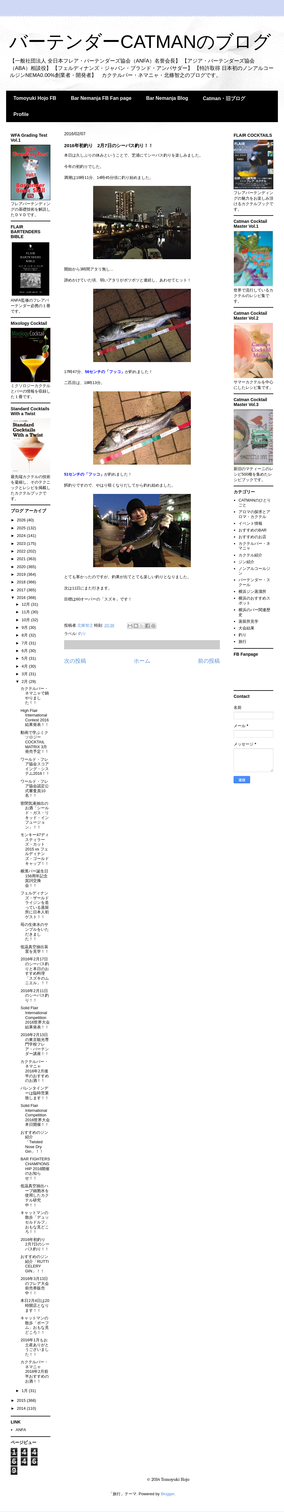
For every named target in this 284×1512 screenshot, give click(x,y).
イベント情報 (250, 523)
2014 (22, 1408)
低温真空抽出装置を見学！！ (34, 949)
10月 (26, 620)
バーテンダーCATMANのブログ (140, 41)
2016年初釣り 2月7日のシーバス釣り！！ (34, 1244)
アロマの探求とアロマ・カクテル (254, 514)
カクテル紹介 (250, 555)
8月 (25, 635)
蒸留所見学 (248, 621)
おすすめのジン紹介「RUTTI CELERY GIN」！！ (34, 1263)
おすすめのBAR (252, 530)
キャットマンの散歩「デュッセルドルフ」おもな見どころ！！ (34, 1222)
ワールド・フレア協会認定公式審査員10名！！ (34, 788)
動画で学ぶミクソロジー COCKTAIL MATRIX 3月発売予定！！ (34, 742)
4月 (25, 666)
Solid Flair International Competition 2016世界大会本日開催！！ (35, 1115)
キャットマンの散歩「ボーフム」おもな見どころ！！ (34, 1325)
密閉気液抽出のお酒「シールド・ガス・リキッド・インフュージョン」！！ (34, 815)
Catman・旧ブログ (224, 98)
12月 (26, 604)
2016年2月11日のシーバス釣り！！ (34, 995)
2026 (22, 520)
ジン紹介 (246, 562)
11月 (26, 612)
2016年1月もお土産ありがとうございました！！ (34, 1347)
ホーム (142, 661)
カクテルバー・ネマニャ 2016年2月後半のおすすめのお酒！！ (34, 1071)
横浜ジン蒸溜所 (252, 591)
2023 (22, 543)
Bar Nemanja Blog (167, 98)
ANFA (21, 1429)
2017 (22, 590)
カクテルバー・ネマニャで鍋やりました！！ (34, 695)
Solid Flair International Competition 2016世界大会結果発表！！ (35, 1017)
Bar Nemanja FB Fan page (101, 98)
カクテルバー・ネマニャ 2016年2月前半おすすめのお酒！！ (34, 1371)
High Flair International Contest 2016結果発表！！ (34, 717)
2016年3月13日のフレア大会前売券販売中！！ (34, 1285)
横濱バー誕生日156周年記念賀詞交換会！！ (34, 878)
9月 (25, 627)
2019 (22, 574)
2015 (22, 1400)
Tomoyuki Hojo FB (34, 98)
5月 (25, 658)
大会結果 (246, 628)
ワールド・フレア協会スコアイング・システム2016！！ (35, 766)
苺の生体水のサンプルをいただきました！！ (34, 931)
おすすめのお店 (252, 537)
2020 (22, 566)
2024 (22, 535)
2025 (22, 528)
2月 (25, 681)
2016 (22, 597)
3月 (25, 674)
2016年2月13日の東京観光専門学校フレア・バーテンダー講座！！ (34, 1044)
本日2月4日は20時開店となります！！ (34, 1305)
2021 (22, 559)
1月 (25, 1390)
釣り (82, 633)
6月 (25, 650)
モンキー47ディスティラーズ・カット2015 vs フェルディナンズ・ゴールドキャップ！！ (34, 849)
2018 (22, 582)
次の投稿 (75, 661)
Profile (21, 114)
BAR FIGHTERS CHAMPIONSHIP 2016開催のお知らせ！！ (35, 1168)
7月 (25, 643)
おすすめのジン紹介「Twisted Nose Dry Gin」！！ (34, 1142)
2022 (22, 551)
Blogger (167, 1494)
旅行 (242, 641)
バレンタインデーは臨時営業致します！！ (34, 1093)
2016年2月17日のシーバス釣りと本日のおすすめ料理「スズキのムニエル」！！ (34, 971)
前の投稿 (209, 661)
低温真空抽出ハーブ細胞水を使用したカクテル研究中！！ (34, 1195)
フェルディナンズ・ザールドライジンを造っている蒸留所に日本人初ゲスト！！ (34, 905)
